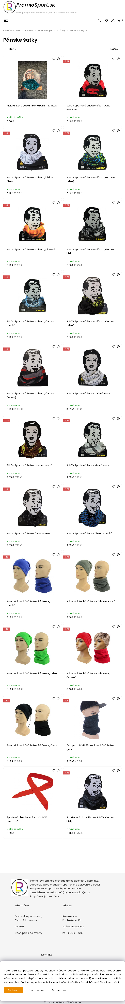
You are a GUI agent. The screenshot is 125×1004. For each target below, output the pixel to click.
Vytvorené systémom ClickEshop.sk (62, 1002)
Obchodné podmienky (28, 916)
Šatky (62, 30)
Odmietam (59, 990)
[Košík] (121, 20)
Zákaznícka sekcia (26, 920)
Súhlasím (13, 990)
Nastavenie (36, 990)
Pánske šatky (77, 30)
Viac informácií (109, 982)
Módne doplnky (46, 30)
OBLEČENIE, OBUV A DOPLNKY (18, 30)
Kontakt (19, 926)
